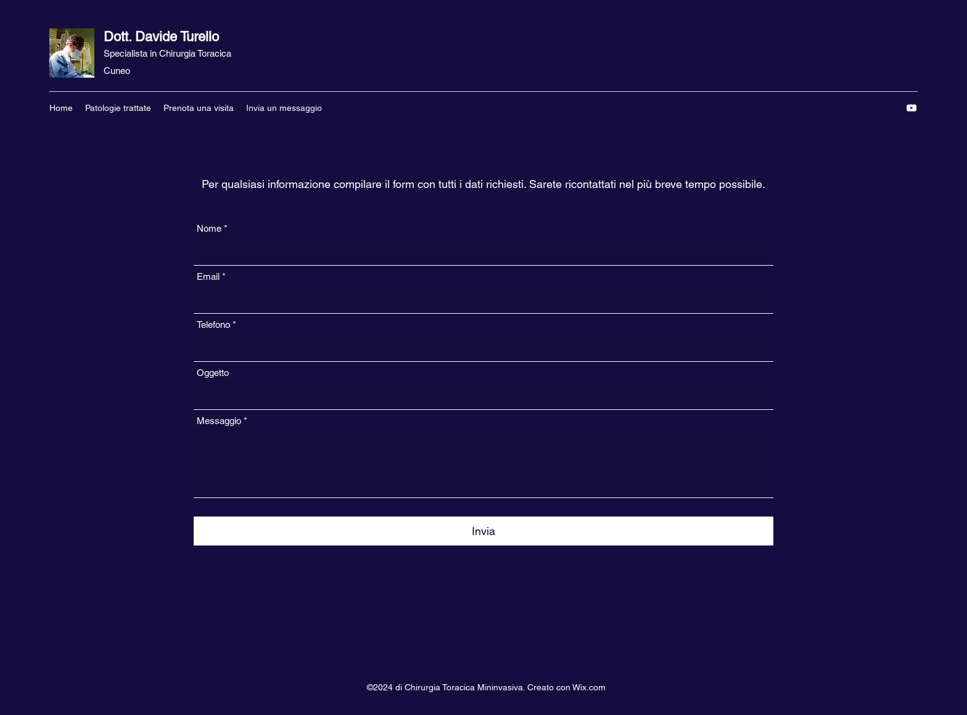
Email (208, 276)
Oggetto (213, 372)
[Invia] (483, 531)
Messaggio (219, 420)
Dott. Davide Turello (161, 36)
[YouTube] (911, 108)
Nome (209, 228)
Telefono (213, 324)
